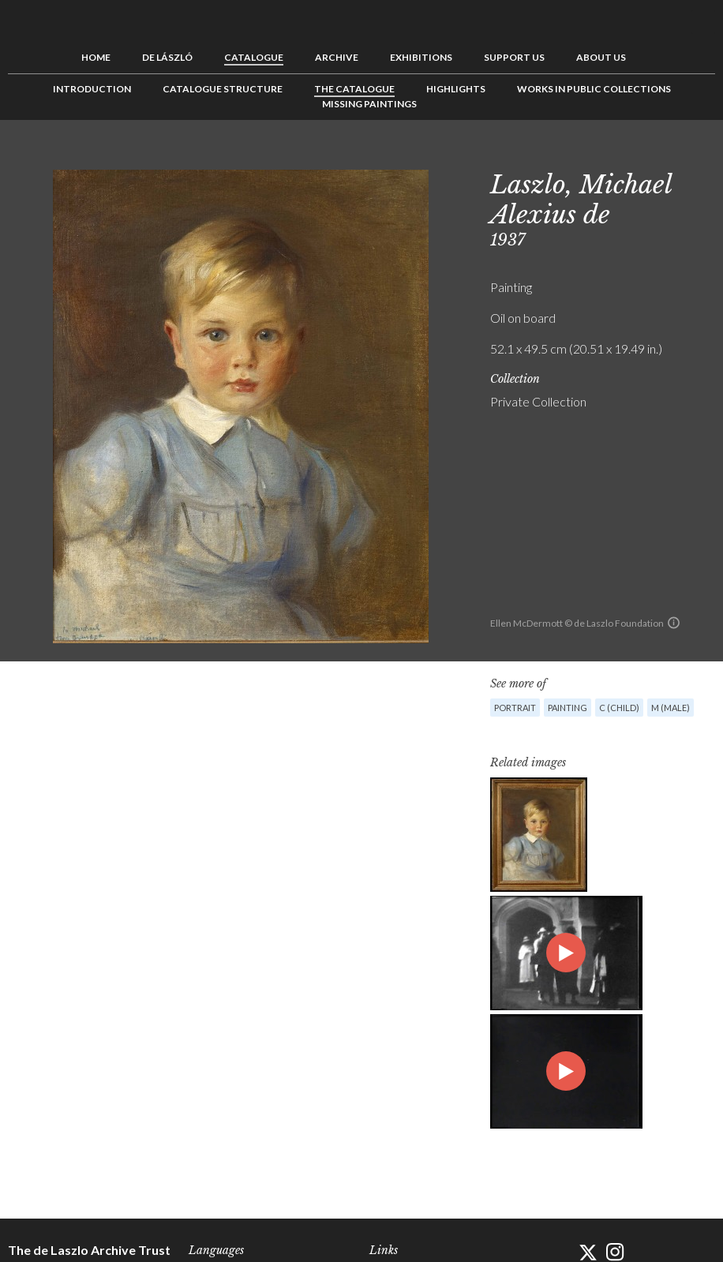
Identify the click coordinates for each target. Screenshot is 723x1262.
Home (96, 57)
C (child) (619, 707)
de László (167, 57)
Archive (336, 57)
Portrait (515, 707)
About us (601, 57)
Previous (654, 155)
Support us (514, 57)
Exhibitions (421, 57)
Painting (567, 707)
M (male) (670, 707)
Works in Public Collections (594, 89)
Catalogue (253, 57)
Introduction (92, 89)
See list (679, 155)
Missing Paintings (369, 104)
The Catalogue (354, 89)
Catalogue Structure (223, 89)
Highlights (455, 89)
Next (703, 155)
